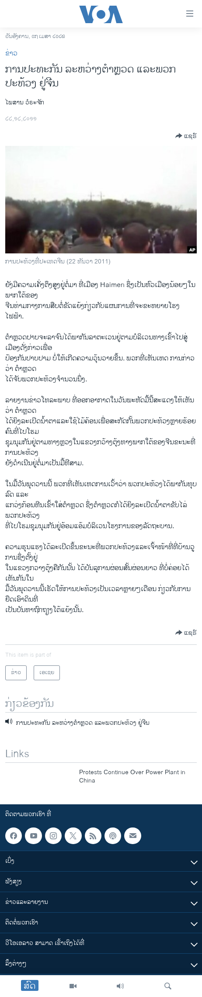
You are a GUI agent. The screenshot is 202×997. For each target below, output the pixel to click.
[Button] (186, 136)
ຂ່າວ (11, 53)
